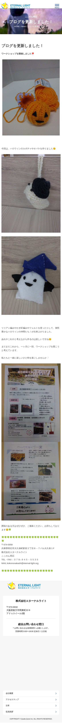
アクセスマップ (12, 699)
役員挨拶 (9, 712)
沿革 (7, 705)
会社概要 (9, 693)
